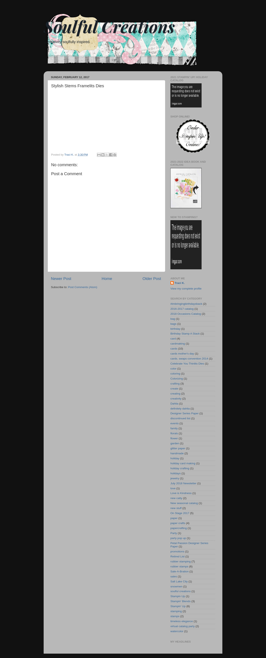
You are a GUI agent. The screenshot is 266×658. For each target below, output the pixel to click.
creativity (175, 398)
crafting (175, 383)
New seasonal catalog (184, 503)
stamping (176, 611)
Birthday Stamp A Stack (185, 333)
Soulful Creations (109, 26)
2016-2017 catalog (182, 308)
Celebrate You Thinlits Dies (187, 363)
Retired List (177, 556)
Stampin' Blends (180, 601)
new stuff (176, 508)
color (173, 368)
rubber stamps (179, 566)
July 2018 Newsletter (183, 483)
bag (172, 318)
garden (174, 443)
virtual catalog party (182, 626)
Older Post (152, 278)
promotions (177, 551)
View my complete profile (186, 288)
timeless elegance (181, 621)
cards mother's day (182, 353)
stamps (175, 616)
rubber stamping (180, 561)
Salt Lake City (179, 581)
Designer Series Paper (184, 413)
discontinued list (180, 418)
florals (174, 433)
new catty (176, 498)
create (174, 388)
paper (174, 518)
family (174, 428)
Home (107, 278)
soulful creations (180, 591)
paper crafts (177, 523)
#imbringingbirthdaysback (186, 303)
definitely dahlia (180, 408)
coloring (175, 373)
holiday (174, 458)
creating (175, 393)
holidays (175, 473)
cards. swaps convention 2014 (189, 358)
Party (173, 533)
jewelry (174, 478)
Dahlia (174, 403)
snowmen (176, 586)
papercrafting (178, 528)
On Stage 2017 (179, 513)
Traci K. (180, 283)
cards (173, 348)
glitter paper (177, 448)
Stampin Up (177, 596)
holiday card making (182, 463)
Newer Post (61, 278)
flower (174, 438)
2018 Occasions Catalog (185, 313)
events (174, 423)
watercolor (176, 631)
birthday (175, 328)
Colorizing (176, 378)
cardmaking (177, 343)
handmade (177, 453)
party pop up (178, 538)
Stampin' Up (178, 606)
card (173, 338)
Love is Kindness (181, 493)
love (173, 488)
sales (173, 576)
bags (173, 323)
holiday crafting (179, 468)
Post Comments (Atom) (82, 287)
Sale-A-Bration (179, 571)
